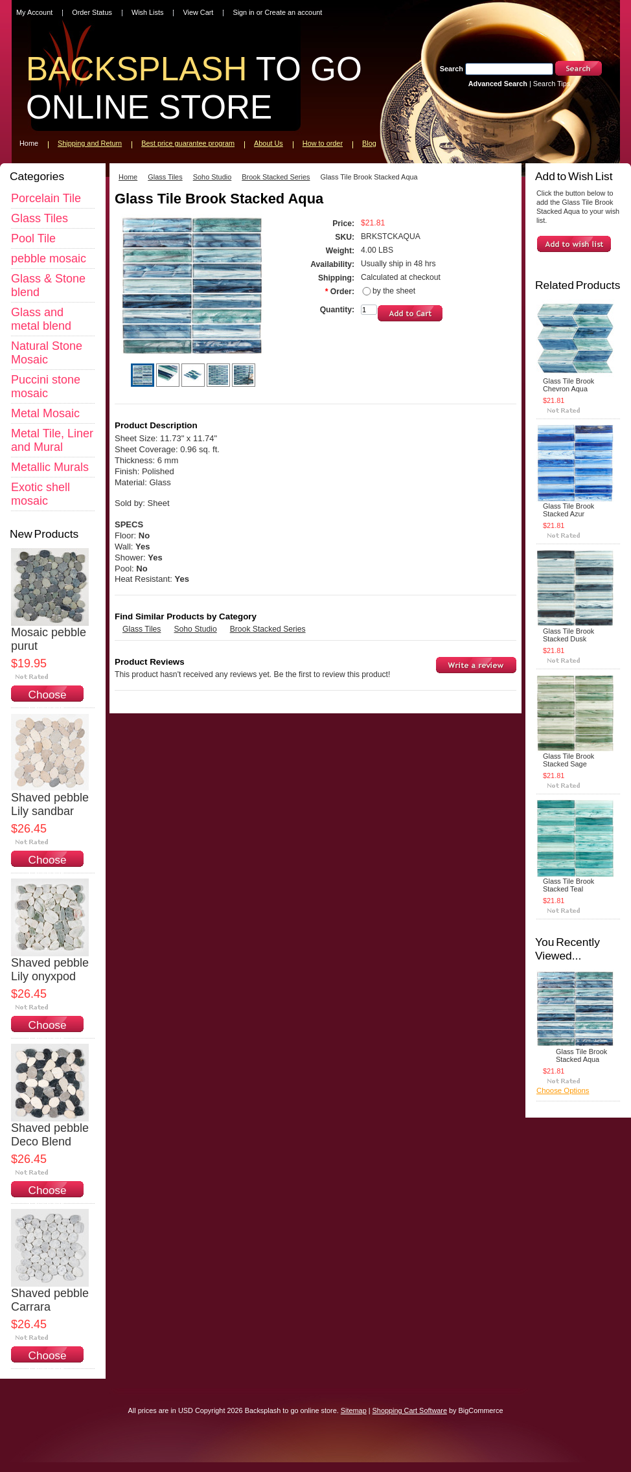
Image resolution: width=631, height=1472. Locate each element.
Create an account (293, 12)
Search (451, 69)
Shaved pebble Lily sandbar (50, 804)
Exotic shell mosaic (40, 494)
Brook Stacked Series (276, 177)
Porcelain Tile (46, 198)
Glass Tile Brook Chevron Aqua (568, 385)
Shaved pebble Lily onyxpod (50, 969)
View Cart (198, 12)
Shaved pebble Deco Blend (50, 1134)
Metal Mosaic (45, 413)
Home (128, 177)
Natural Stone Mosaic (46, 352)
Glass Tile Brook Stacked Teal (568, 885)
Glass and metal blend (41, 319)
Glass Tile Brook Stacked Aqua (581, 1055)
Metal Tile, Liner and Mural (52, 440)
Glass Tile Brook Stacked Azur (568, 510)
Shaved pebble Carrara (50, 1300)
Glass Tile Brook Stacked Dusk (568, 635)
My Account (34, 12)
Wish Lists (148, 12)
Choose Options (48, 701)
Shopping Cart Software (410, 1410)
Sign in (243, 12)
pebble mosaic (48, 258)
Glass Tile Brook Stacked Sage (568, 760)
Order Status (92, 12)
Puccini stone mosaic (45, 386)
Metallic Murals (50, 467)
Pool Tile (33, 238)
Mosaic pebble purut (48, 639)
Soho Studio (212, 177)
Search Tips (551, 83)
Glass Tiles (39, 218)
